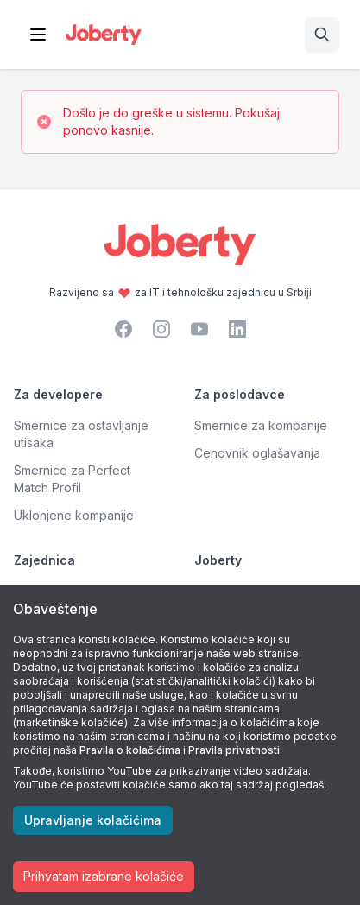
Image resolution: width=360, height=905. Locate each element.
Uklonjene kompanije (74, 515)
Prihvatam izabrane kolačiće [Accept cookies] (103, 876)
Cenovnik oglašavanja (257, 453)
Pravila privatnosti (234, 750)
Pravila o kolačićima (129, 750)
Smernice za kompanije (260, 425)
